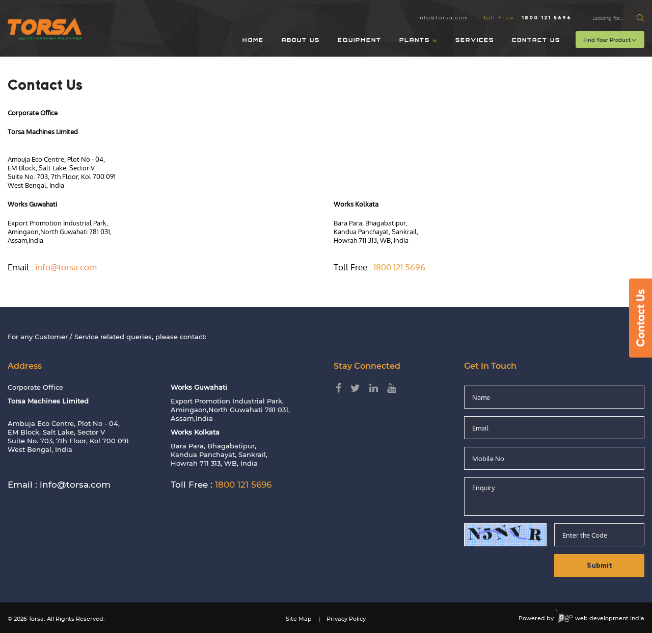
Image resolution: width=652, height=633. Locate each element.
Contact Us (536, 40)
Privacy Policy (346, 618)
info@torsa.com (442, 17)
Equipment (360, 40)
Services (474, 40)
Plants (418, 40)
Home (253, 40)
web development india (599, 618)
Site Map (299, 618)
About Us (301, 40)
